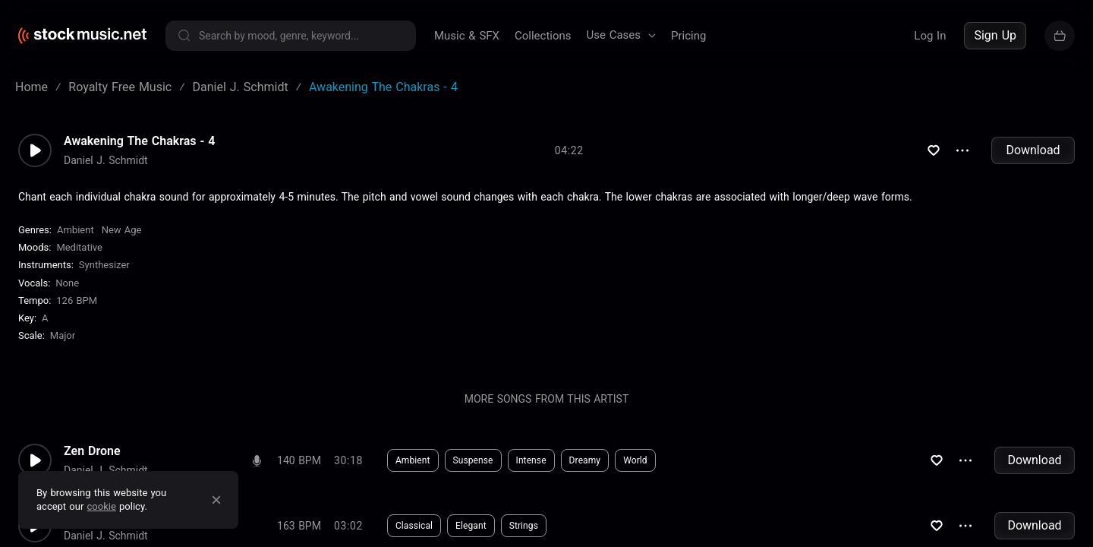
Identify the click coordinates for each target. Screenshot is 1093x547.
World (635, 460)
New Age (122, 230)
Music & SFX (466, 36)
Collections (543, 36)
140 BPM (299, 460)
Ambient (75, 230)
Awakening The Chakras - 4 (140, 141)
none (67, 283)
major (62, 335)
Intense (531, 460)
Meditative (79, 247)
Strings (523, 525)
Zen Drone (92, 451)
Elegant (471, 525)
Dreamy (585, 460)
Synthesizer (104, 264)
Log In (930, 36)
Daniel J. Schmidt (106, 160)
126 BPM (76, 300)
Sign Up (995, 35)
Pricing (688, 36)
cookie (101, 506)
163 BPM (299, 526)
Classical (414, 525)
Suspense (473, 460)
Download (1033, 150)
